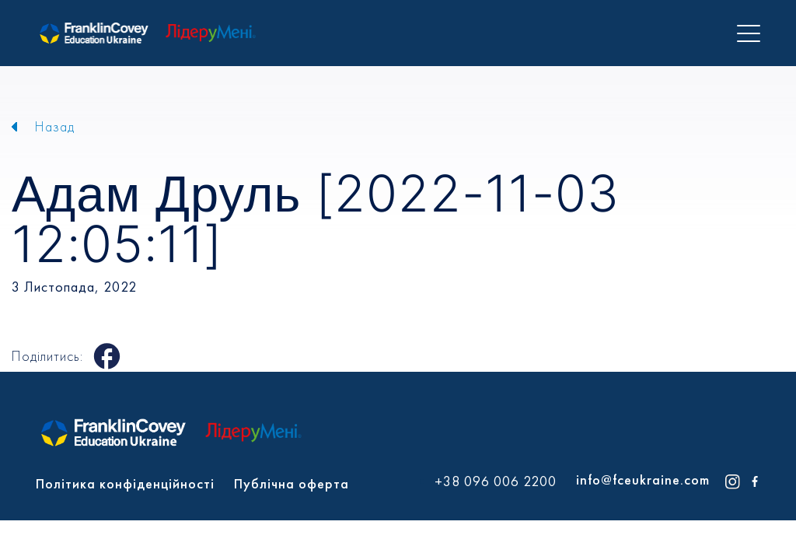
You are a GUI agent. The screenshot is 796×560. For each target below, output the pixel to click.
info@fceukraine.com (643, 479)
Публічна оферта (291, 483)
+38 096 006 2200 (496, 481)
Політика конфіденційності (125, 483)
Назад (55, 126)
